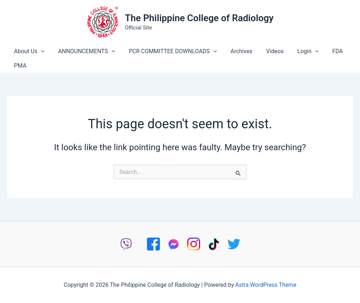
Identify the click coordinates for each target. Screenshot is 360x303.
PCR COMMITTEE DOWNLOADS (167, 51)
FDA (323, 51)
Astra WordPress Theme (266, 284)
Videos (265, 51)
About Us (28, 51)
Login (296, 51)
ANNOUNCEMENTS (83, 51)
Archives (234, 51)
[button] (39, 51)
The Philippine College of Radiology (199, 18)
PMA (19, 65)
